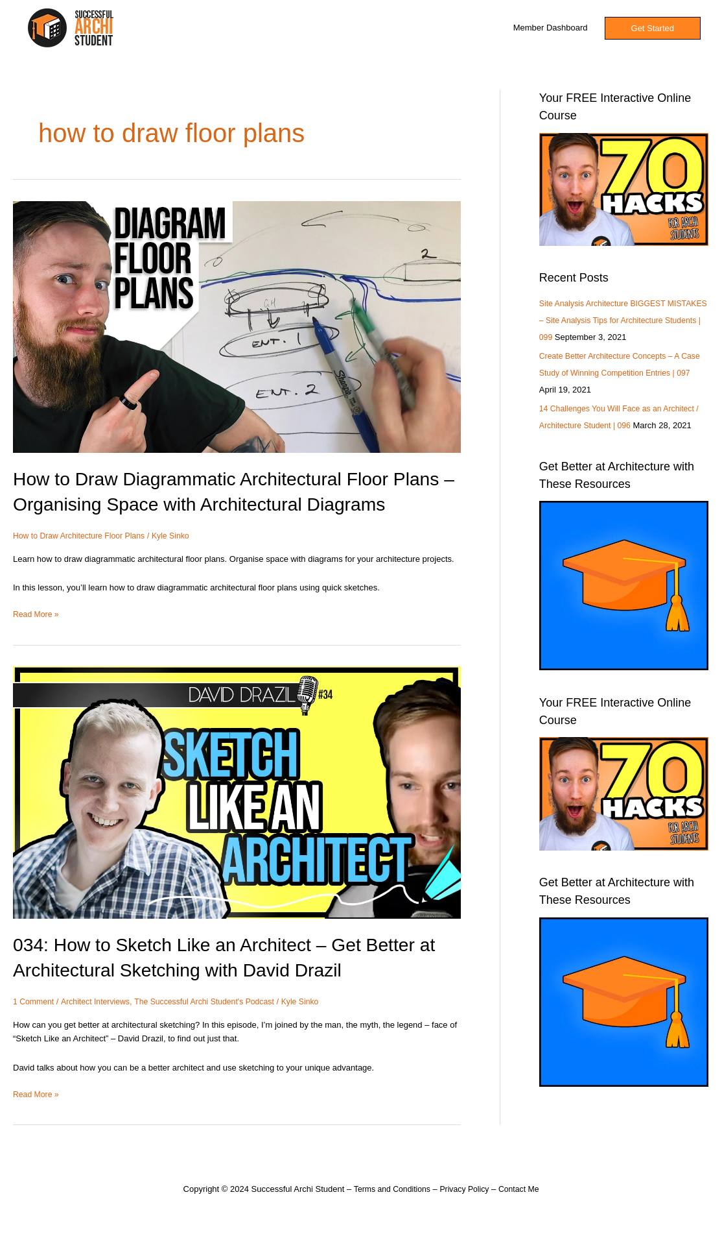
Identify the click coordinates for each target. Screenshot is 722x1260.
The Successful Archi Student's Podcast (215, 1027)
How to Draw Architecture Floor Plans (83, 561)
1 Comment (34, 1027)
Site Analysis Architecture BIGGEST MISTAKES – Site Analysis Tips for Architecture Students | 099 (606, 320)
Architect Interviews (99, 1027)
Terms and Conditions (389, 1214)
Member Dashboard (550, 27)
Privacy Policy (465, 1214)
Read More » (37, 638)
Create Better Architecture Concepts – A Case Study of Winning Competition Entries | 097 (622, 389)
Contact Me (522, 1214)
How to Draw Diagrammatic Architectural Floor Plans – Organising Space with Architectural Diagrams (212, 504)
